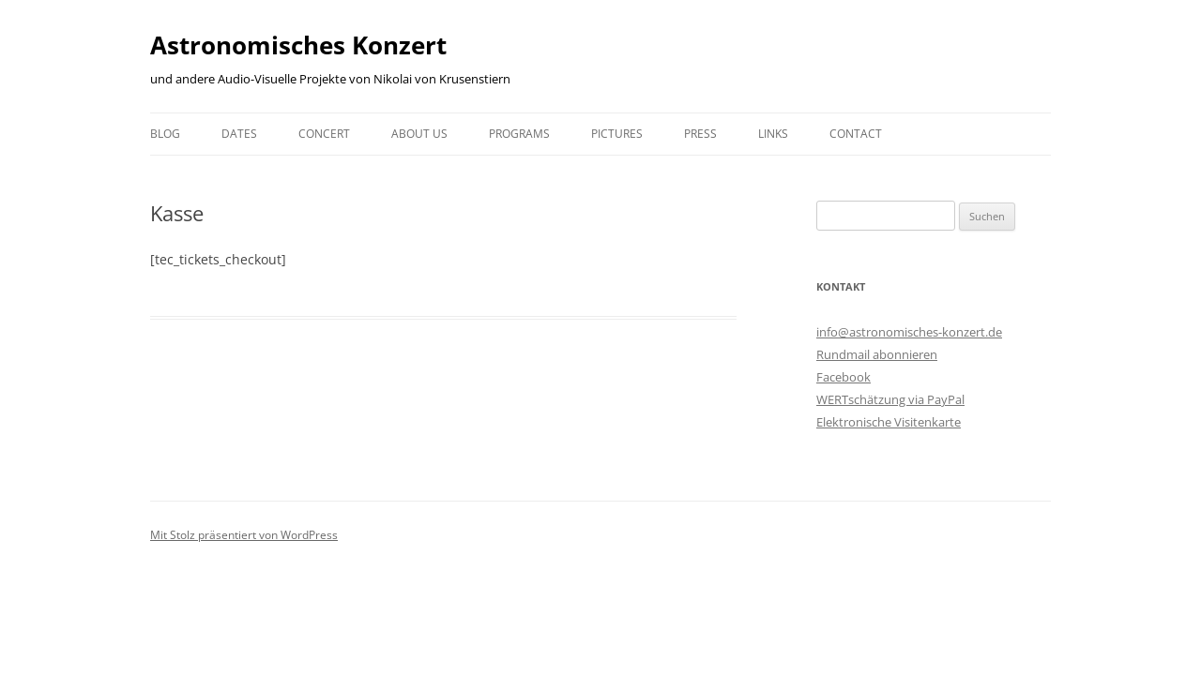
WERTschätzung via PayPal (890, 399)
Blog (165, 134)
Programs (519, 134)
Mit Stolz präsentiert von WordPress (244, 535)
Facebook (843, 376)
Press (700, 134)
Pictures (617, 134)
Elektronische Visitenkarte (888, 421)
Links (773, 134)
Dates (239, 134)
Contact (855, 134)
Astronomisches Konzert (298, 45)
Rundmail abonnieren (876, 354)
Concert (324, 134)
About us (419, 134)
